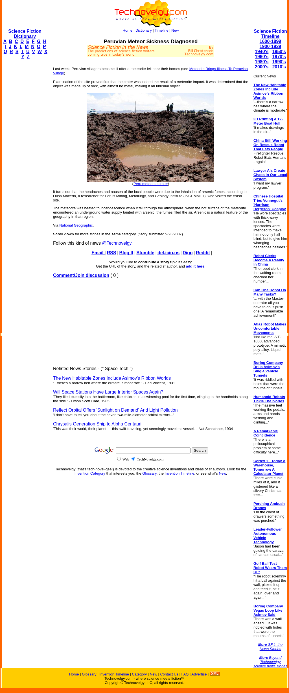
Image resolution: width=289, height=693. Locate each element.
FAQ (185, 674)
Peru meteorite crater (150, 184)
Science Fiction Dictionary (24, 34)
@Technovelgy (116, 243)
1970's (279, 56)
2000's (261, 66)
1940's (261, 51)
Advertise (199, 674)
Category (139, 674)
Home (128, 30)
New (175, 30)
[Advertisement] (24, 148)
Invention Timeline (179, 473)
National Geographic (76, 225)
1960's (261, 56)
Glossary (149, 473)
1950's (279, 51)
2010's (279, 66)
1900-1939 (270, 46)
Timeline (161, 30)
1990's (279, 61)
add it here (195, 266)
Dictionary (143, 30)
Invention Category (90, 473)
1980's (261, 61)
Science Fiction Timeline (270, 34)
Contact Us (169, 674)
